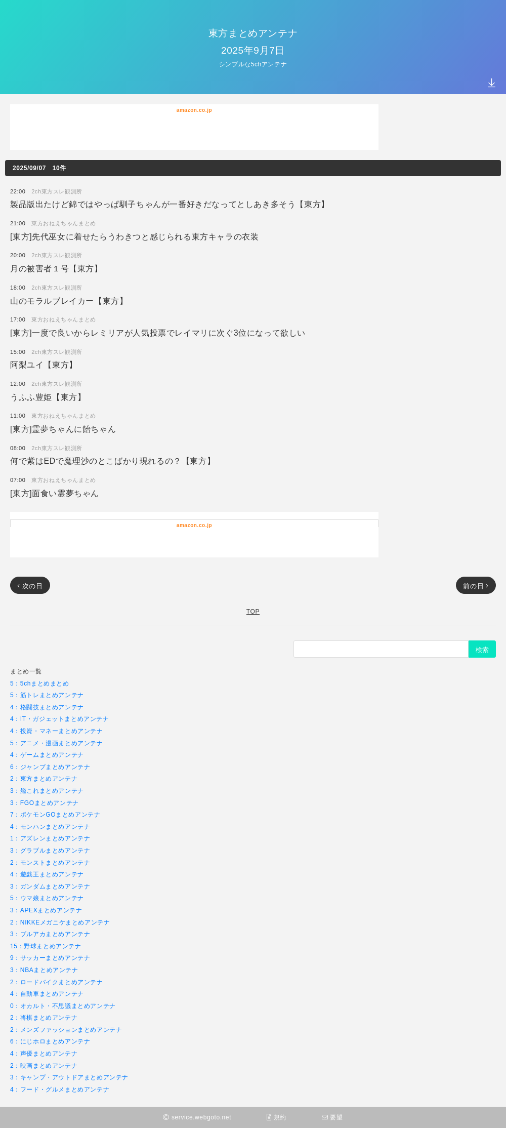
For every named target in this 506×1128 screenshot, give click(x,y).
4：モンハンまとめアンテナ (50, 826)
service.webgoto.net (197, 1117)
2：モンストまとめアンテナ (50, 862)
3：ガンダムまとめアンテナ (50, 886)
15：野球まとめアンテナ (45, 946)
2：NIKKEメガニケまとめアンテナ (60, 922)
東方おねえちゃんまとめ (63, 223)
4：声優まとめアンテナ (43, 1053)
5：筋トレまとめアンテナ (47, 695)
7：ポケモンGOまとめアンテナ (55, 814)
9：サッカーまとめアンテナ (50, 957)
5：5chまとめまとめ (39, 683)
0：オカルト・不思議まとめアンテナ (63, 1006)
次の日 (30, 586)
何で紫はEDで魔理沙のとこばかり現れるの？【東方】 (112, 460)
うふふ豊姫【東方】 (48, 396)
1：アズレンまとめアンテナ (50, 838)
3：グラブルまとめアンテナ (50, 850)
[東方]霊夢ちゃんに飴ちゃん (63, 428)
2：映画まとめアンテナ (43, 1065)
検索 (482, 650)
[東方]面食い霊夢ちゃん (54, 493)
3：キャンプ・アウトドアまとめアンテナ (69, 1077)
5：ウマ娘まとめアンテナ (47, 898)
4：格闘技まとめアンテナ (47, 707)
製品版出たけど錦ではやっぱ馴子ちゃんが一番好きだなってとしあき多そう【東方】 (169, 204)
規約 (276, 1117)
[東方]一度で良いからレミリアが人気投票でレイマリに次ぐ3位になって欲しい (158, 332)
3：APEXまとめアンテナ (46, 910)
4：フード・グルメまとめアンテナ (59, 1089)
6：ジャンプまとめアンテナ (50, 767)
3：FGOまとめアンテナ (44, 803)
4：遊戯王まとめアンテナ (47, 874)
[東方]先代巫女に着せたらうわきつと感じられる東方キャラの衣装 (134, 236)
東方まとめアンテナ (253, 32)
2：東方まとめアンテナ (43, 778)
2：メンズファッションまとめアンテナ (66, 1029)
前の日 (476, 586)
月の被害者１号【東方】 (56, 268)
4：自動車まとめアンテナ (47, 993)
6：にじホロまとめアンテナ (50, 1041)
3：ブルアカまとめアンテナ (50, 934)
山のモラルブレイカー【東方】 (69, 300)
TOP (253, 611)
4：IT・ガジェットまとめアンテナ (59, 718)
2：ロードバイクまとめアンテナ (56, 982)
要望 (332, 1117)
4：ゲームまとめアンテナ (47, 754)
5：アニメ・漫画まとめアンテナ (56, 743)
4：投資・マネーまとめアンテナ (56, 731)
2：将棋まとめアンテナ (43, 1017)
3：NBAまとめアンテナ (44, 970)
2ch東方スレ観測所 (56, 191)
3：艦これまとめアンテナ (47, 790)
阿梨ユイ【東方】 (43, 364)
